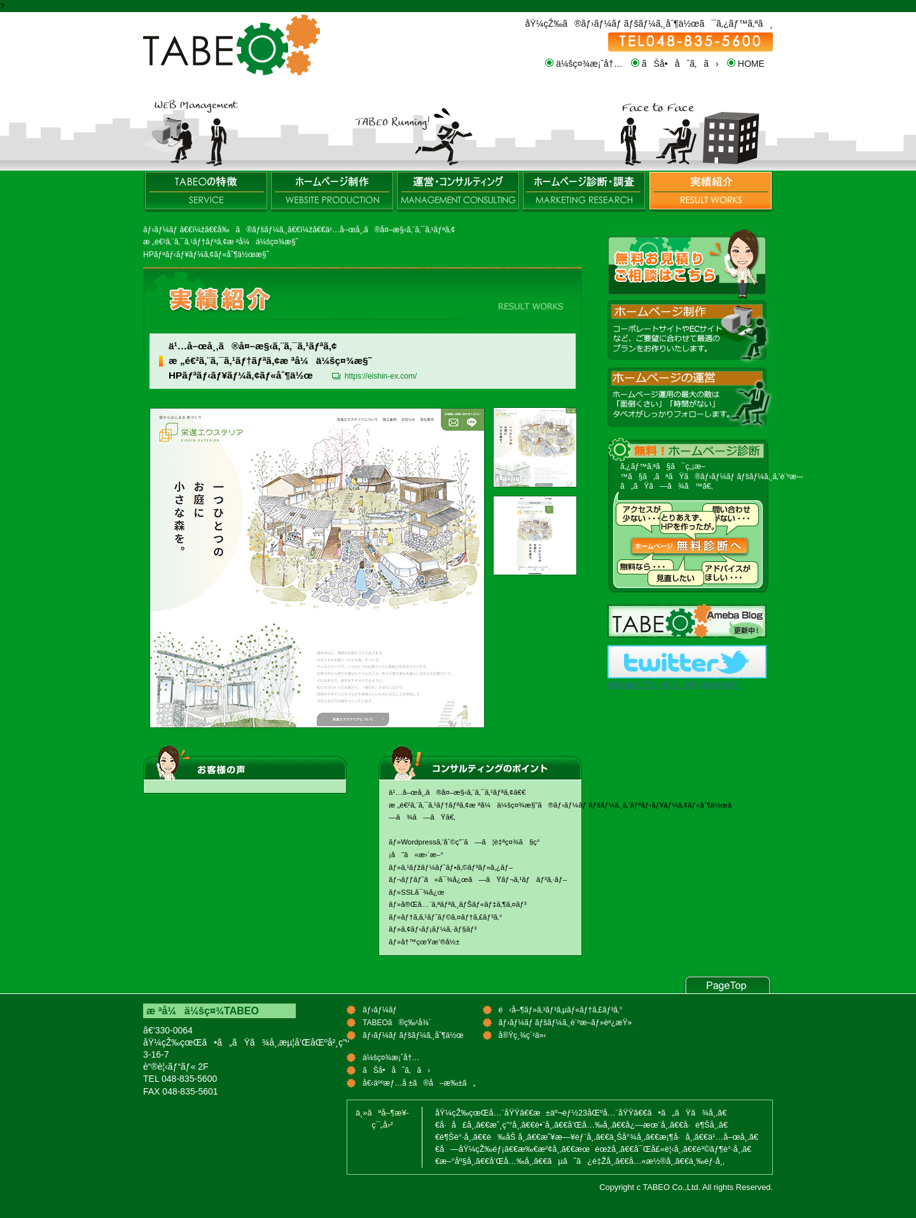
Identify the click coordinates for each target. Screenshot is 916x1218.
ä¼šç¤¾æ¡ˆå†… (589, 64)
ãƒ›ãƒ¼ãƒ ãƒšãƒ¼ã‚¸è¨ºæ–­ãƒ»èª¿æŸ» (584, 192)
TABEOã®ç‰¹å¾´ (206, 192)
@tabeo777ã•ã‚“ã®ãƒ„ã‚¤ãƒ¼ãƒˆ (673, 684)
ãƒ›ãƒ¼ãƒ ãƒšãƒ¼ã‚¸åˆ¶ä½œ (332, 192)
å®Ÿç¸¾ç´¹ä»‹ (710, 192)
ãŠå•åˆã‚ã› (680, 64)
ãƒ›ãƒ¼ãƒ (161, 229)
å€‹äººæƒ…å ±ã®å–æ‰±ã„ (419, 1083)
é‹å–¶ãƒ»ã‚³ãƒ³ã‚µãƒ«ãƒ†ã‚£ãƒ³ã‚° (458, 192)
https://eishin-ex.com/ (381, 376)
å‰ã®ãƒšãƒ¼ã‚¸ (253, 229)
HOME (751, 64)
